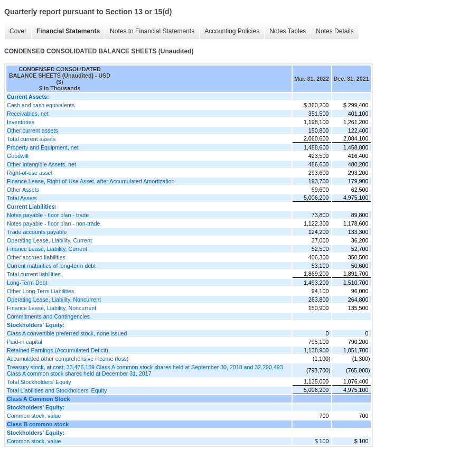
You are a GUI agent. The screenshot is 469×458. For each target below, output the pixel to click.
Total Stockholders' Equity (39, 382)
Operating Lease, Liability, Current (49, 240)
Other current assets (32, 130)
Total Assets (22, 198)
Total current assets (31, 139)
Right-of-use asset (29, 173)
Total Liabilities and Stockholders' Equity (57, 390)
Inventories (20, 122)
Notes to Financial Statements (152, 31)
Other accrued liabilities (36, 257)
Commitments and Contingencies (48, 316)
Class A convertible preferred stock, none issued (67, 333)
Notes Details (334, 31)
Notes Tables (287, 31)
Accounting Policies (231, 31)
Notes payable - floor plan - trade (48, 215)
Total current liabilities (34, 274)
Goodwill (18, 156)
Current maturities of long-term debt (51, 266)
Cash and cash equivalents (40, 105)
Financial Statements (68, 31)
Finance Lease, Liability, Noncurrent (51, 308)
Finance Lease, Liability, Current (47, 249)
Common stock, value (34, 416)
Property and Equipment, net (43, 147)
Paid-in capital (24, 342)
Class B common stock (38, 424)
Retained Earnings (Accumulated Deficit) (57, 350)
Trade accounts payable (37, 232)
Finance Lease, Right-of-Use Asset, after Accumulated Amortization (90, 181)
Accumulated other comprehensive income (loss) (67, 359)
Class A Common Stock (38, 399)
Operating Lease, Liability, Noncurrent (54, 299)
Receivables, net (28, 113)
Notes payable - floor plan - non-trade (53, 223)
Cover (18, 31)
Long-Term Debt (27, 282)
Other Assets (23, 189)
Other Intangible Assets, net (41, 164)
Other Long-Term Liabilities (40, 291)
